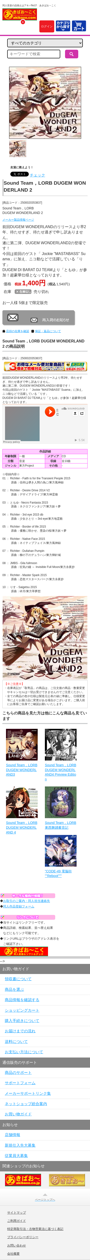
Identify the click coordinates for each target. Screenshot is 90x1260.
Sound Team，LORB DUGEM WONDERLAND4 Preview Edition (60, 772)
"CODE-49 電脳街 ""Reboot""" (58, 873)
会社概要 (13, 1253)
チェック (37, 175)
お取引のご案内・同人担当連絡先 (26, 901)
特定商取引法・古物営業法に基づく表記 (35, 1229)
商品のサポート (18, 1073)
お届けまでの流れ (20, 1031)
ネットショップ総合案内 (26, 1104)
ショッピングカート (22, 1010)
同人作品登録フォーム (18, 906)
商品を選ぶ (14, 989)
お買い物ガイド (18, 1114)
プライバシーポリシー (22, 1237)
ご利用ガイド (16, 1221)
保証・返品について (48, 331)
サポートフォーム (20, 1083)
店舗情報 (12, 1135)
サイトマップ (16, 1212)
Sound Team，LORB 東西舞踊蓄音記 (60, 825)
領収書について (18, 979)
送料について (16, 1042)
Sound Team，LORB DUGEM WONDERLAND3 (21, 769)
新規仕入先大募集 (20, 1145)
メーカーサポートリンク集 (28, 1093)
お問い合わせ (16, 1245)
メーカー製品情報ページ (18, 219)
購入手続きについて (22, 1021)
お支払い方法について (24, 1052)
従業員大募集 (16, 1156)
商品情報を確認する (22, 1000)
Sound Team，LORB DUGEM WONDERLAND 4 (21, 827)
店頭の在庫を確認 (17, 331)
